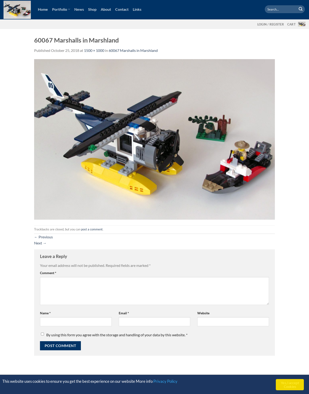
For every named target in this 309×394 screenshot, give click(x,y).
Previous (43, 237)
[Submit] (301, 9)
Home (43, 9)
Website (203, 313)
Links (137, 9)
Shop (92, 9)
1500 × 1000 (94, 50)
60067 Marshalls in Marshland (133, 50)
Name (45, 313)
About (106, 9)
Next (40, 243)
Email (124, 313)
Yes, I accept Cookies (290, 384)
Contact (122, 9)
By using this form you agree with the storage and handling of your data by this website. (116, 335)
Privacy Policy (165, 381)
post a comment (92, 229)
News (79, 9)
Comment (48, 273)
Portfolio (61, 9)
